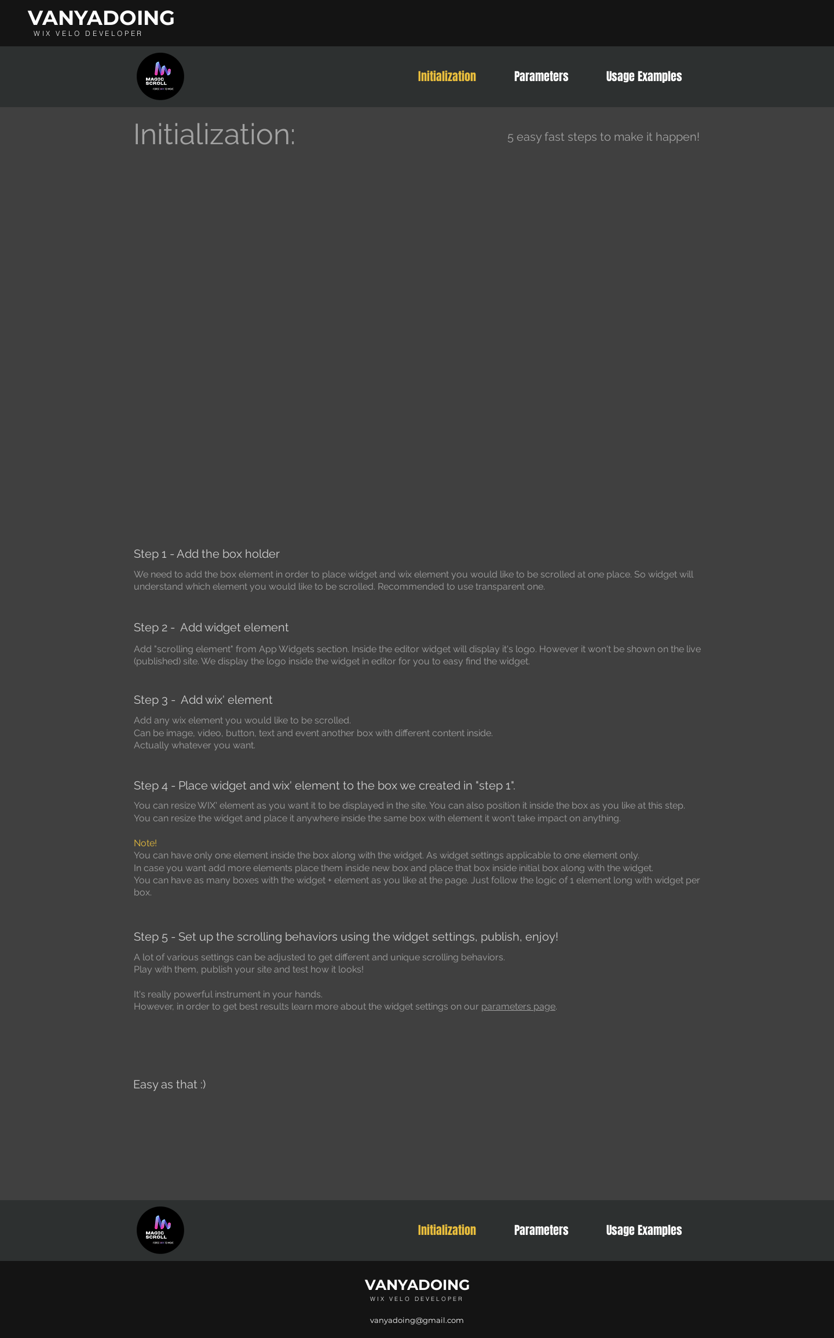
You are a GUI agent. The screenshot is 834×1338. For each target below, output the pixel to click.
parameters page (518, 1006)
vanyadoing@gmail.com (417, 1320)
